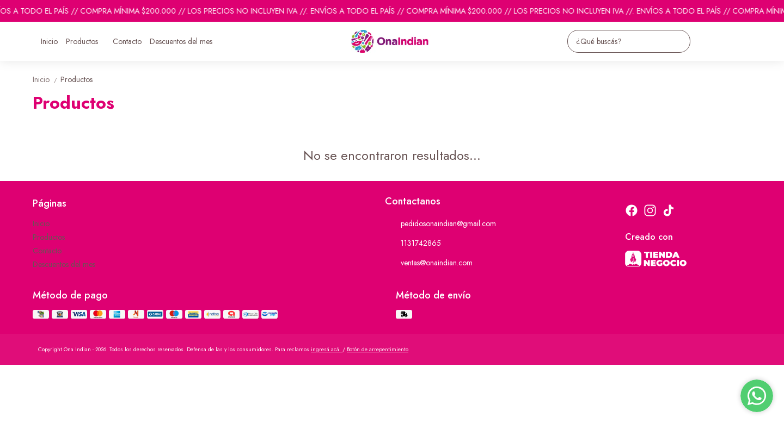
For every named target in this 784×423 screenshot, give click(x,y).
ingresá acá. (326, 349)
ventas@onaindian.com (429, 263)
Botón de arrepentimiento (377, 349)
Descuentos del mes (181, 41)
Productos (87, 41)
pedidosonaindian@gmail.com (440, 224)
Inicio (49, 41)
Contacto (127, 41)
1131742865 (413, 243)
